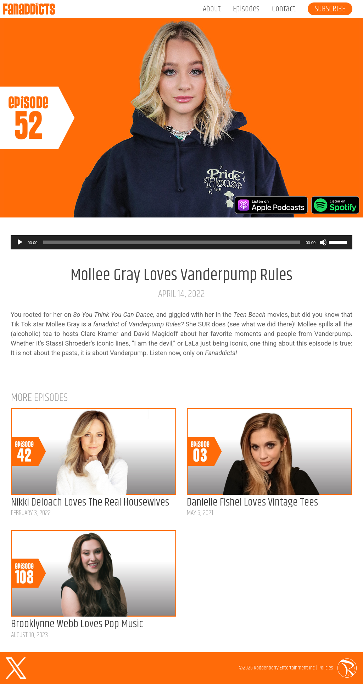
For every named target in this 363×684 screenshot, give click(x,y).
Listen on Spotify (335, 205)
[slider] (171, 242)
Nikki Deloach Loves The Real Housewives (90, 502)
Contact (284, 8)
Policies (325, 667)
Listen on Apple (271, 205)
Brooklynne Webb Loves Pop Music (77, 624)
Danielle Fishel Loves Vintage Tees (252, 502)
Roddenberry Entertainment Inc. (284, 667)
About (212, 8)
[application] (181, 242)
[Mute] (323, 242)
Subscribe (330, 8)
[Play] (19, 242)
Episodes (246, 8)
